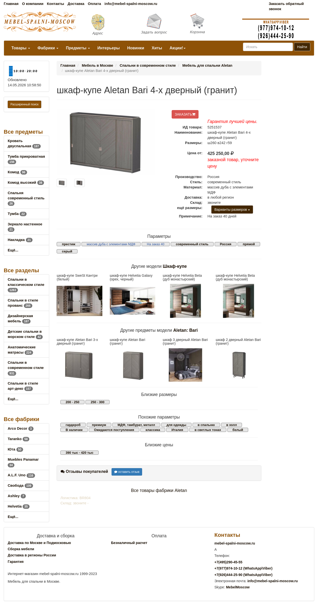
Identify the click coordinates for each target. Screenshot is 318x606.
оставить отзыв (126, 472)
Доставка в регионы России (32, 555)
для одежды (176, 425)
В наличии (74, 430)
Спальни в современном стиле (26, 368)
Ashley (17, 496)
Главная (11, 4)
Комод (17, 172)
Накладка (20, 240)
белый (238, 430)
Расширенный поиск (24, 104)
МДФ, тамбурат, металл (136, 425)
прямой (249, 244)
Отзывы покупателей (84, 471)
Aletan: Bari (185, 330)
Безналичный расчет (129, 543)
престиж (68, 244)
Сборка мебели (21, 549)
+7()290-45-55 (228, 562)
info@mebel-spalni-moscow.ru (131, 4)
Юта (15, 449)
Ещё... (13, 250)
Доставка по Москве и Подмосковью (39, 543)
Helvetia (19, 506)
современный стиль (192, 244)
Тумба (17, 214)
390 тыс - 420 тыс (79, 452)
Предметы (78, 48)
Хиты (157, 48)
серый (67, 251)
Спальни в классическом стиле (26, 284)
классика (153, 430)
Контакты (55, 4)
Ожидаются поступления (114, 430)
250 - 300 (97, 402)
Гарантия (16, 562)
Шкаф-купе (175, 266)
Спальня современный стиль (26, 198)
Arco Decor (21, 428)
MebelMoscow (238, 587)
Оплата (94, 4)
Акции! (177, 48)
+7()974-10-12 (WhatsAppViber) (243, 568)
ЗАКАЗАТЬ (185, 114)
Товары (20, 48)
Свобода (20, 485)
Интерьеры (108, 48)
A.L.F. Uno (21, 475)
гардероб (73, 425)
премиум (99, 425)
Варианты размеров (232, 210)
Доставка (76, 4)
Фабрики (48, 48)
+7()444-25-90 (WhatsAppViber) (243, 575)
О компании (32, 4)
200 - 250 (72, 402)
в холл (231, 425)
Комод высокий (26, 182)
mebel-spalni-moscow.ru (234, 543)
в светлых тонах (208, 430)
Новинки (135, 48)
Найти (302, 47)
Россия (225, 244)
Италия (177, 430)
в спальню (206, 425)
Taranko (18, 439)
